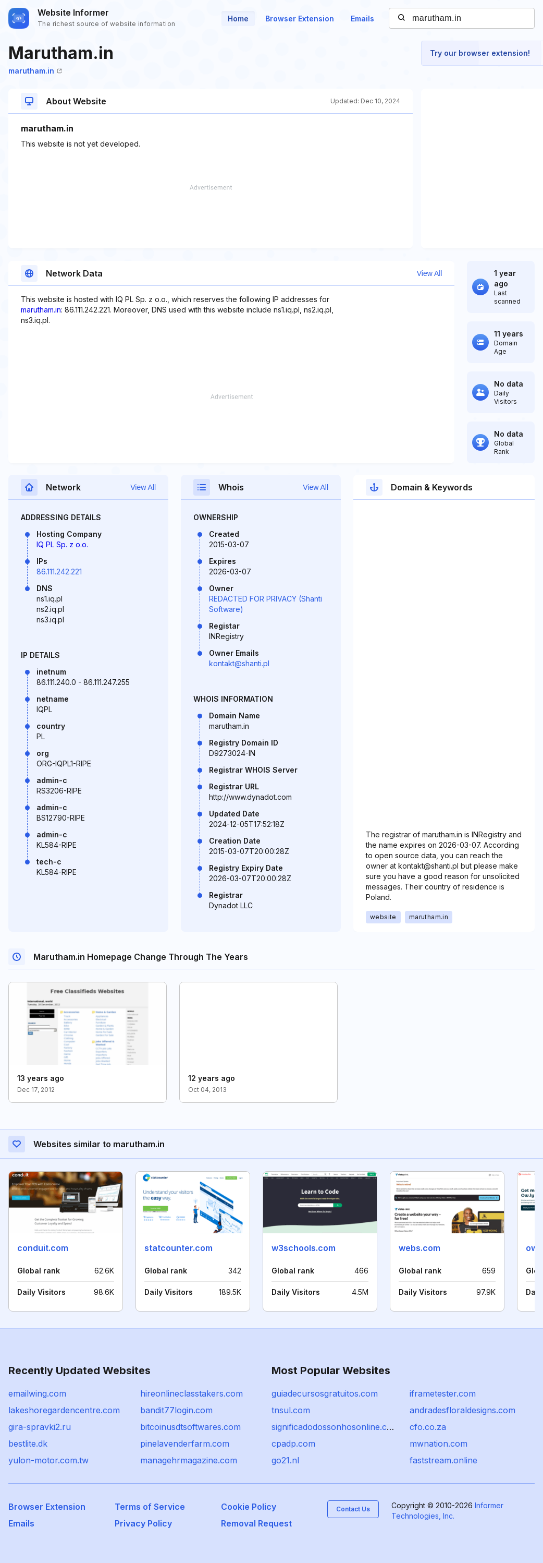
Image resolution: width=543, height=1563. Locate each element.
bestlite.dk (27, 1443)
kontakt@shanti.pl (239, 663)
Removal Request (256, 1523)
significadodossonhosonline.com (335, 1427)
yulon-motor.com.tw (48, 1460)
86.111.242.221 (59, 571)
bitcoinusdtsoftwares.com (190, 1427)
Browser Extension (299, 18)
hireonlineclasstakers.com (191, 1393)
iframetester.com (443, 1393)
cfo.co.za (428, 1427)
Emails (362, 18)
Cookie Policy (248, 1506)
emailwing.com (37, 1393)
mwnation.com (438, 1443)
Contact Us (353, 1509)
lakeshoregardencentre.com (64, 1410)
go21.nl (285, 1460)
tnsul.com (291, 1410)
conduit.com (42, 1248)
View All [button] (429, 273)
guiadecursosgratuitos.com (325, 1393)
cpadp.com (293, 1443)
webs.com (419, 1248)
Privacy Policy (143, 1523)
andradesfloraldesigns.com (462, 1410)
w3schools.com (304, 1248)
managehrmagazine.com (188, 1460)
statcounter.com (178, 1248)
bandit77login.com (176, 1410)
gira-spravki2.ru (39, 1427)
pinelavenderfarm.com (184, 1443)
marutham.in (35, 70)
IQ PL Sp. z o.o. (62, 544)
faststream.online (443, 1460)
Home (238, 18)
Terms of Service (150, 1506)
